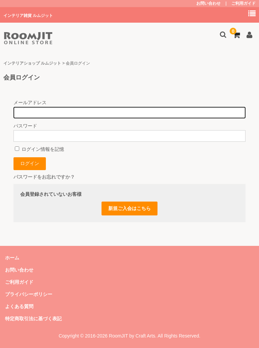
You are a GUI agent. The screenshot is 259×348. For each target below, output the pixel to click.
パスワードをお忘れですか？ (44, 177)
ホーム (12, 257)
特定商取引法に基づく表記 (33, 318)
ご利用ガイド (243, 3)
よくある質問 (19, 306)
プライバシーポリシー (28, 294)
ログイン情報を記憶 (39, 149)
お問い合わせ (208, 3)
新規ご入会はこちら (129, 208)
